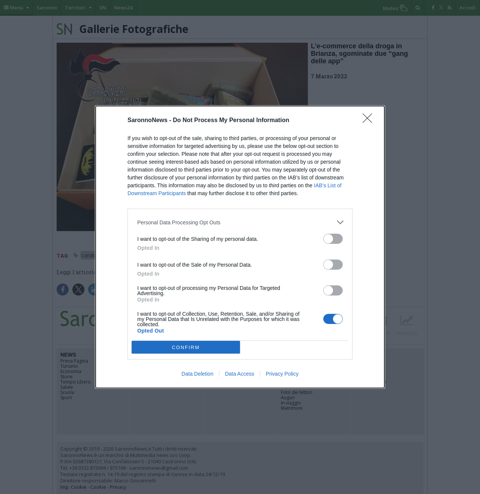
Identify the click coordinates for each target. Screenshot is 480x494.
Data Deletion (197, 374)
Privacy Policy (282, 374)
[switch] (333, 239)
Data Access (239, 374)
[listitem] (240, 222)
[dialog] (240, 247)
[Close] (370, 120)
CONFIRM (186, 347)
